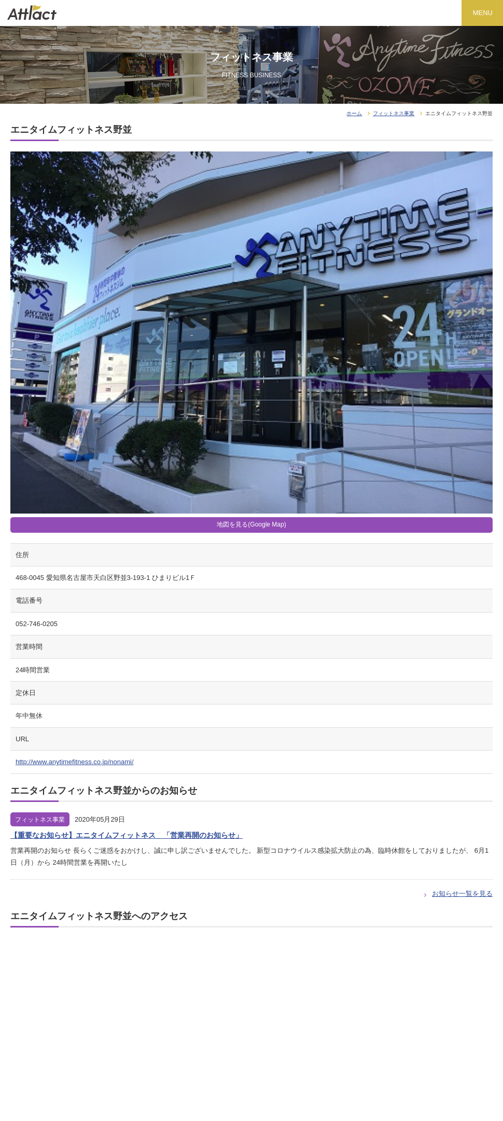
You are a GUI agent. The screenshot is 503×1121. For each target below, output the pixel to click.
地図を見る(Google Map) (251, 524)
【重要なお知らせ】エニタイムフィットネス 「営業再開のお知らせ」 (126, 835)
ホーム (354, 113)
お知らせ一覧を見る (462, 893)
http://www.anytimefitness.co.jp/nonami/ (75, 762)
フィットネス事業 (393, 113)
